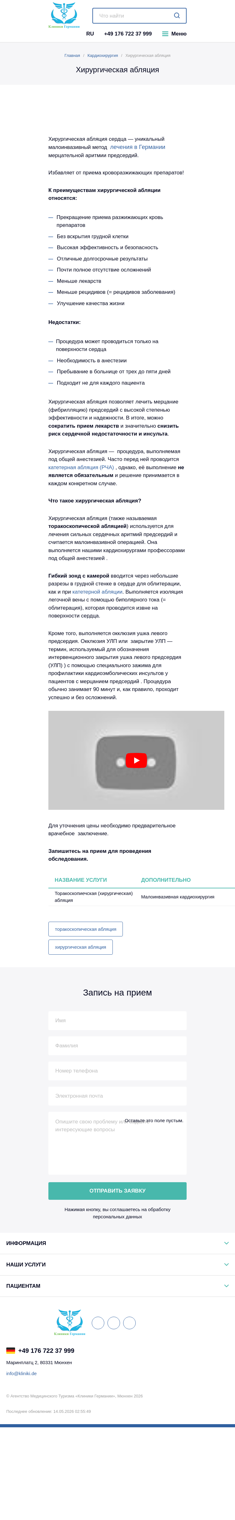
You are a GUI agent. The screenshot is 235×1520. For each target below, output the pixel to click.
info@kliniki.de (21, 1373)
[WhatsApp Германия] (82, 1350)
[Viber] (59, 34)
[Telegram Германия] (99, 1350)
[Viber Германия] (90, 1350)
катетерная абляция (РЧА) (81, 467)
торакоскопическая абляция (85, 929)
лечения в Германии (137, 147)
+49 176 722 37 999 (128, 33)
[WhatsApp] (51, 33)
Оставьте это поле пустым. (154, 1120)
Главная (72, 55)
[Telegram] (68, 33)
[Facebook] (113, 1323)
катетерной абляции (98, 592)
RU (90, 33)
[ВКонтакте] (98, 1323)
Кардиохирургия (102, 55)
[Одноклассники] (129, 1323)
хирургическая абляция (80, 947)
